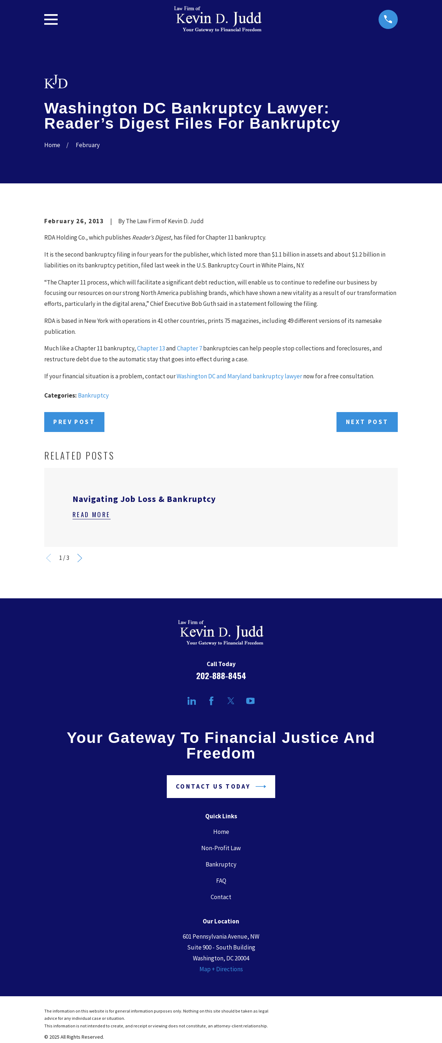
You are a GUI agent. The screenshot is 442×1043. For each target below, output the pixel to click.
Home (221, 832)
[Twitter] (231, 701)
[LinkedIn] (191, 701)
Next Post (367, 422)
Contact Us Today (221, 786)
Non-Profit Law (221, 848)
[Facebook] (211, 701)
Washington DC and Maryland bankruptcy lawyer (239, 376)
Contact (221, 897)
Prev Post (74, 422)
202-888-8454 (221, 675)
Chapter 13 (151, 348)
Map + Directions (221, 969)
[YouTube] (250, 701)
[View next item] (79, 558)
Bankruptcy (93, 395)
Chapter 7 (189, 348)
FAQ (221, 881)
